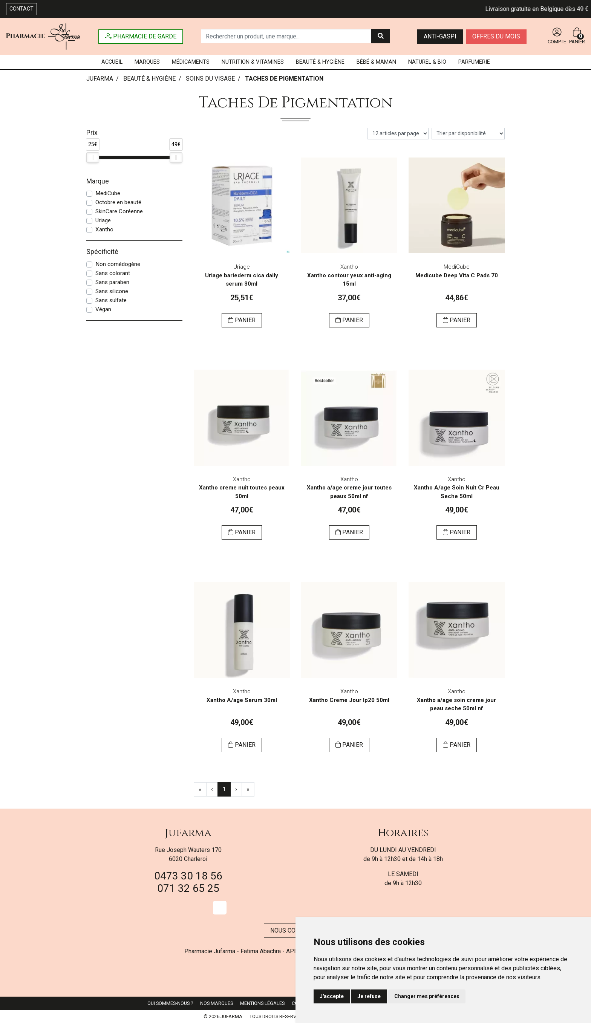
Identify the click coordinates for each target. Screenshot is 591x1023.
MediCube (107, 193)
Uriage (103, 220)
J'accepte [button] (332, 996)
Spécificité (102, 251)
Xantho (104, 229)
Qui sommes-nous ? (170, 1003)
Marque (97, 181)
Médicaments (191, 62)
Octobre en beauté (118, 202)
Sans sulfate (111, 300)
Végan (103, 309)
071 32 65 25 (188, 888)
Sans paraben (112, 282)
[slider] (92, 157)
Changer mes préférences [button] (426, 996)
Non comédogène (117, 264)
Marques (147, 62)
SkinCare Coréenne (119, 211)
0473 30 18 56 (188, 876)
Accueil (111, 62)
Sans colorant (112, 273)
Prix (92, 132)
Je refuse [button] (369, 996)
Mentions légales (262, 1003)
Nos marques (216, 1003)
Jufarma (188, 833)
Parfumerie (474, 62)
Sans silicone (111, 291)
